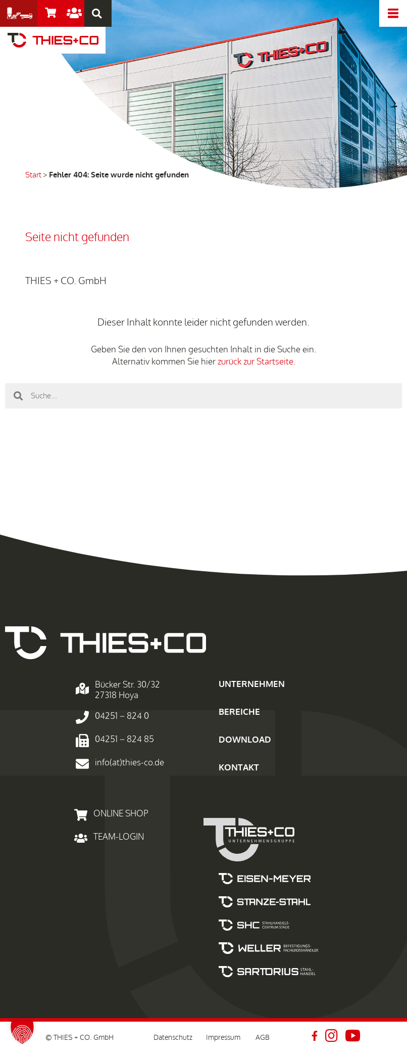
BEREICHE (239, 712)
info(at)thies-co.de (129, 762)
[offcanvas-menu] (393, 13)
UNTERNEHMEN (252, 684)
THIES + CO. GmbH (66, 281)
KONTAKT (239, 767)
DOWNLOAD (245, 740)
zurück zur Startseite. (256, 362)
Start (33, 175)
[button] (22, 1032)
